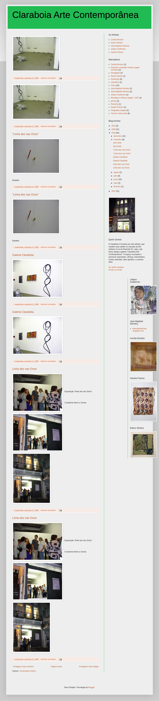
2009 (113, 129)
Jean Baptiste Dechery (120, 88)
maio (116, 183)
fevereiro (117, 187)
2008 (113, 133)
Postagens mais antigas (89, 666)
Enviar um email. (115, 270)
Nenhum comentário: (48, 78)
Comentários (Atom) (27, 671)
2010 (113, 126)
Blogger (91, 687)
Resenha (114, 104)
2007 (113, 191)
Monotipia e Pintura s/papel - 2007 (125, 98)
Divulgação (115, 73)
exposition (115, 82)
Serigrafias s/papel (118, 110)
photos (113, 101)
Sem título (117, 143)
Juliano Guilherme (118, 49)
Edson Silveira (117, 43)
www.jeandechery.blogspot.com (139, 330)
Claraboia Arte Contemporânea (75, 15)
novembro (118, 140)
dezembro (118, 136)
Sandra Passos (117, 52)
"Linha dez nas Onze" (25, 134)
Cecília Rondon (117, 40)
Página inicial (56, 666)
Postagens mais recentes (23, 666)
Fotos (113, 85)
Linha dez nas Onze (24, 368)
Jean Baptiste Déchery (120, 91)
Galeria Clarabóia (23, 255)
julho (116, 176)
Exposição (115, 79)
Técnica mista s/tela (119, 113)
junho (116, 179)
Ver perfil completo (116, 267)
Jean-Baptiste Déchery (120, 46)
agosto (117, 172)
